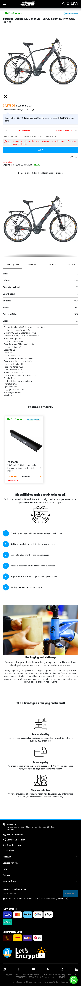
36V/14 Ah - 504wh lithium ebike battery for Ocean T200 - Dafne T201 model (18, 468)
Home (20, 173)
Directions (11, 829)
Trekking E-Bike (46, 173)
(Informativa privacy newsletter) (53, 898)
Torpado (59, 173)
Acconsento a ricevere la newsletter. (37, 898)
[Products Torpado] (70, 13)
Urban (35, 173)
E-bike (27, 173)
